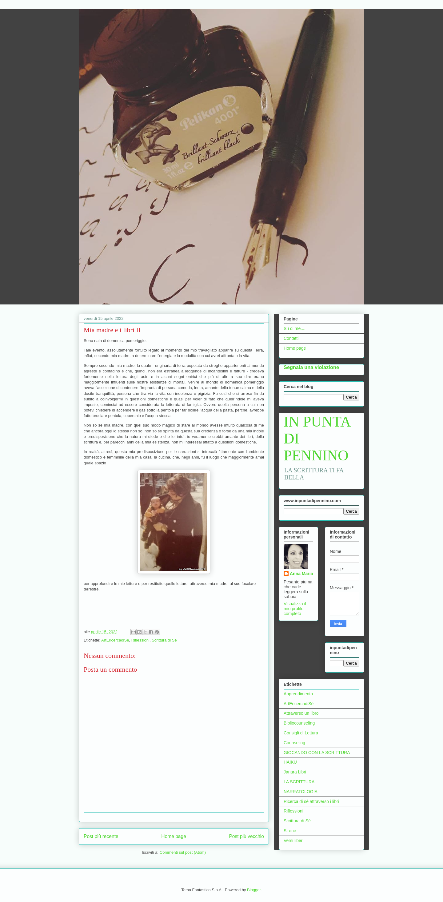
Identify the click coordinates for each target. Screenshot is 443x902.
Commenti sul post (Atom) (183, 852)
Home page (173, 836)
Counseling (294, 742)
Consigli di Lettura (301, 732)
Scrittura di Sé (164, 640)
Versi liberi (294, 840)
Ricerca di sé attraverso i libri (311, 801)
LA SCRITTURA (299, 781)
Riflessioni (140, 640)
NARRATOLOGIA (300, 791)
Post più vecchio (246, 836)
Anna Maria (301, 573)
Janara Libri (295, 771)
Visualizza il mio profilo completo (295, 608)
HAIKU (290, 762)
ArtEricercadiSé (115, 640)
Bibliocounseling (299, 723)
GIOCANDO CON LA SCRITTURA (317, 752)
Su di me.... (294, 328)
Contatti (291, 338)
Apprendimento (298, 693)
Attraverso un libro (301, 713)
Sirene (290, 830)
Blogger (254, 890)
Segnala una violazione (311, 367)
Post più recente (101, 836)
